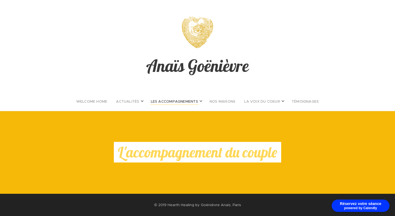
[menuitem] (173, 101)
